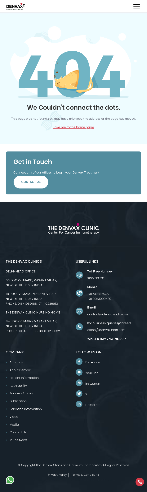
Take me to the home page (73, 127)
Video (14, 416)
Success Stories (21, 393)
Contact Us (31, 181)
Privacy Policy (57, 474)
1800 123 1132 (96, 278)
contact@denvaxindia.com (108, 314)
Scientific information (26, 409)
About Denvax (20, 370)
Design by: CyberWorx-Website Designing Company (74, 479)
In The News (18, 440)
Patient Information (24, 377)
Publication (18, 401)
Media (14, 424)
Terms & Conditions (85, 474)
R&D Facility (18, 385)
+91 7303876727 (98, 293)
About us (16, 362)
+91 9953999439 (99, 298)
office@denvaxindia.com (106, 330)
